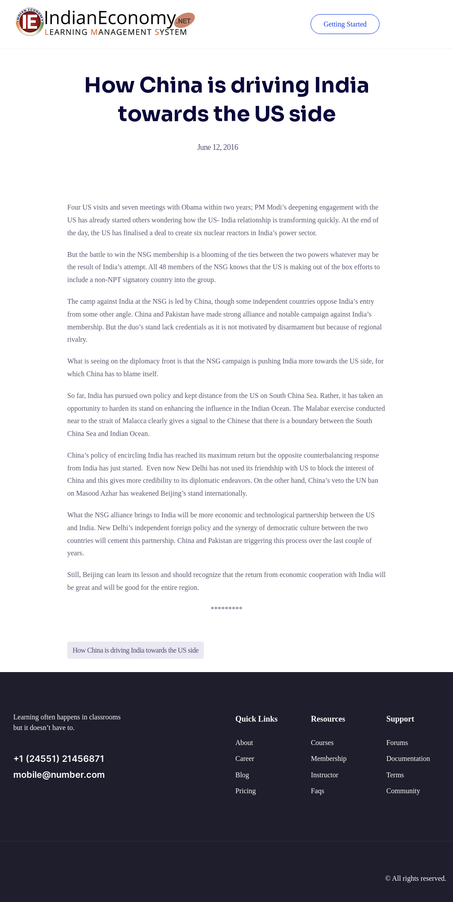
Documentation (408, 758)
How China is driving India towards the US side (136, 650)
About (244, 742)
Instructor (324, 775)
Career (244, 758)
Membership (329, 758)
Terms (395, 775)
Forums (397, 742)
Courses (322, 742)
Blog (242, 775)
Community (403, 791)
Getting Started (344, 24)
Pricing (245, 791)
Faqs (317, 791)
